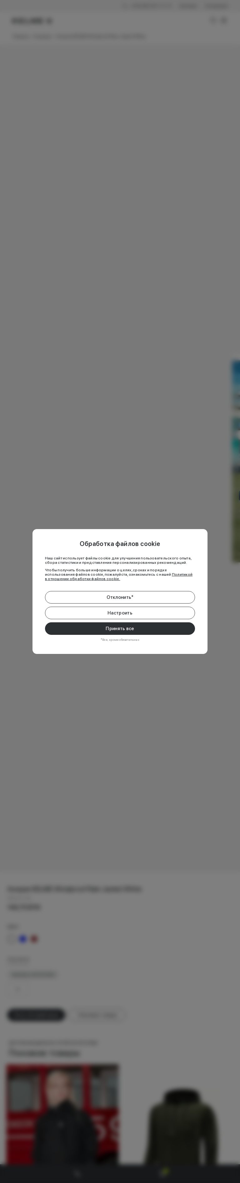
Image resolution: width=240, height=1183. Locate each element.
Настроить (120, 613)
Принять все (120, 628)
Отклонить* (120, 597)
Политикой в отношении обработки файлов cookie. (118, 576)
